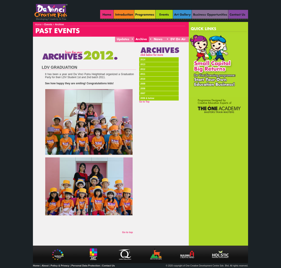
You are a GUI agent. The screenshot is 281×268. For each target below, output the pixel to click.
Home (36, 265)
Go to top (127, 232)
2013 (142, 64)
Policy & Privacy (59, 265)
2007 (142, 93)
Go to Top (144, 102)
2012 (142, 69)
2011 (142, 74)
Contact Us (108, 265)
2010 (142, 79)
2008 (142, 88)
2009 (142, 84)
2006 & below (147, 98)
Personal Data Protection (85, 265)
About (45, 265)
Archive (59, 24)
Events (48, 24)
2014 (142, 59)
